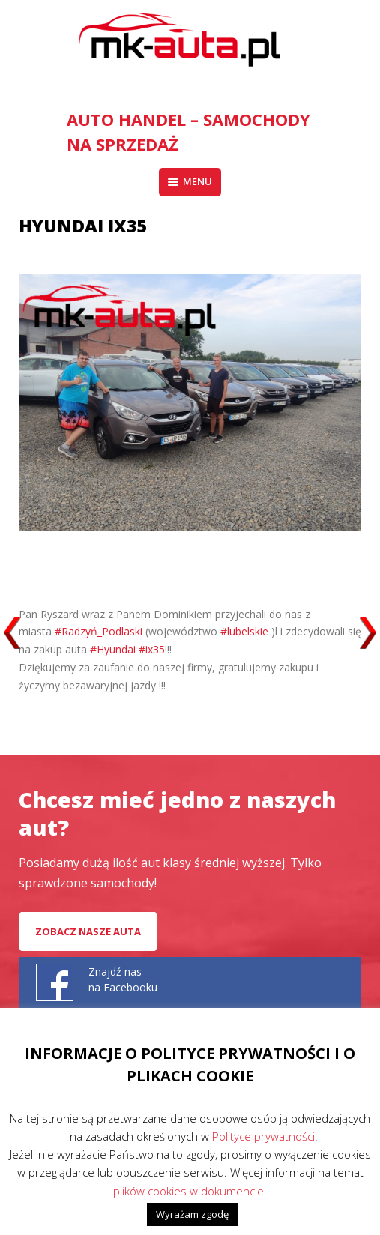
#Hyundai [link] (113, 649)
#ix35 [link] (152, 649)
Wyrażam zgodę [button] (192, 1214)
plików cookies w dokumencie (188, 1190)
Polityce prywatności (263, 1136)
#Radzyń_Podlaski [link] (98, 631)
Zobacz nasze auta (88, 931)
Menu (190, 181)
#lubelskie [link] (244, 631)
